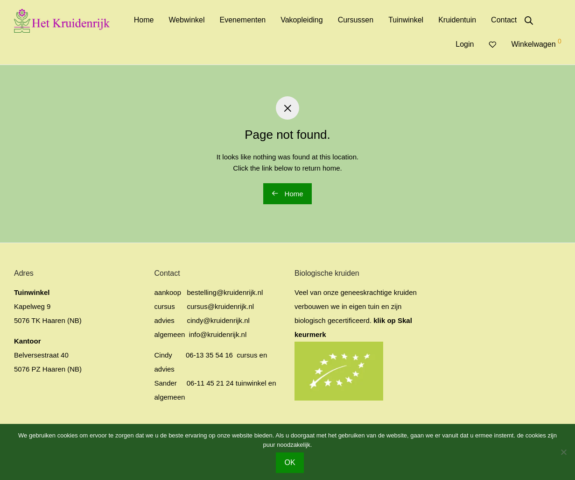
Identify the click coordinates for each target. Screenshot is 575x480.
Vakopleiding (301, 20)
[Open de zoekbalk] (528, 20)
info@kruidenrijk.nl (217, 334)
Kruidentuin (457, 20)
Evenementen (242, 20)
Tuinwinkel (405, 20)
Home (144, 20)
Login (465, 44)
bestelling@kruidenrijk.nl (225, 292)
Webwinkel (186, 20)
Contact (504, 20)
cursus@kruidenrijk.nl (220, 306)
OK (289, 462)
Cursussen (355, 20)
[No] (563, 452)
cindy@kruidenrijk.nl (218, 320)
